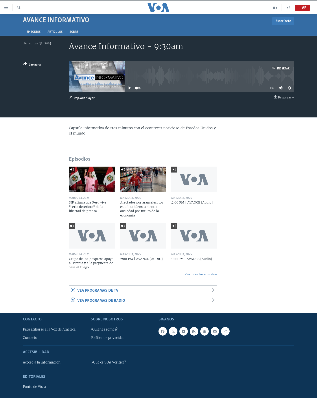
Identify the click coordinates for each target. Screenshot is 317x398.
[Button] (32, 65)
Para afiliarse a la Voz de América (49, 329)
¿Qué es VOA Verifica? (109, 362)
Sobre (74, 32)
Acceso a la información (42, 362)
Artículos (55, 32)
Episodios (33, 32)
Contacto (30, 338)
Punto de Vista (34, 387)
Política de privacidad (108, 338)
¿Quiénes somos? (104, 329)
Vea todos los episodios (201, 274)
